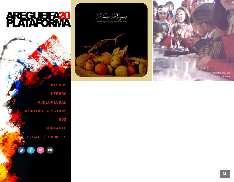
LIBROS (59, 94)
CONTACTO (56, 128)
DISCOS (59, 85)
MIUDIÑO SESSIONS (45, 111)
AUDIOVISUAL (52, 102)
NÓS (63, 120)
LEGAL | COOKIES (47, 137)
